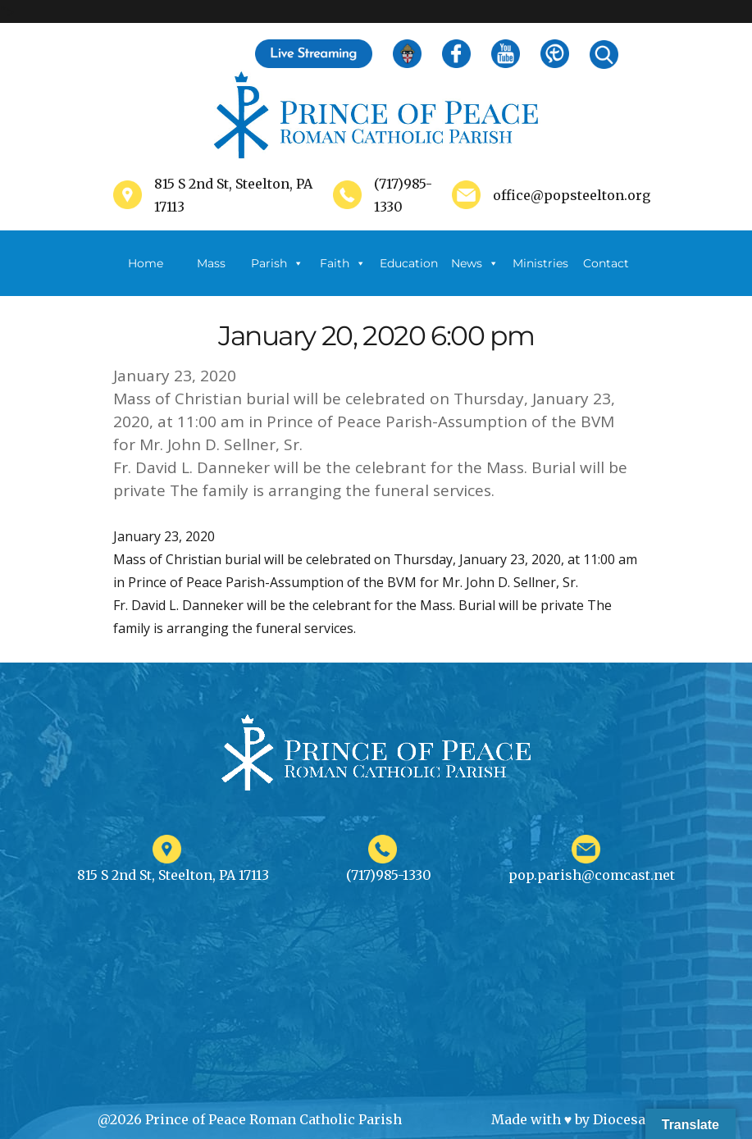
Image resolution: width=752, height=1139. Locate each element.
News (475, 263)
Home (145, 263)
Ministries (540, 276)
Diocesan (623, 1119)
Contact (606, 263)
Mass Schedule (211, 276)
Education (409, 263)
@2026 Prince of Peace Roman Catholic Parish (250, 1119)
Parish (277, 263)
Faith (343, 263)
